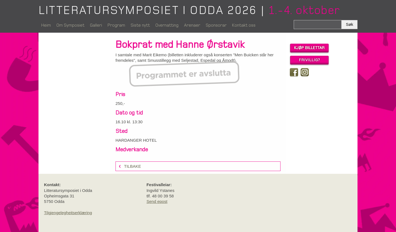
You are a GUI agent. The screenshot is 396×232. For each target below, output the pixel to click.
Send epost (157, 201)
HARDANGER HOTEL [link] (136, 140)
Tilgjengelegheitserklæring (68, 212)
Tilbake (132, 166)
